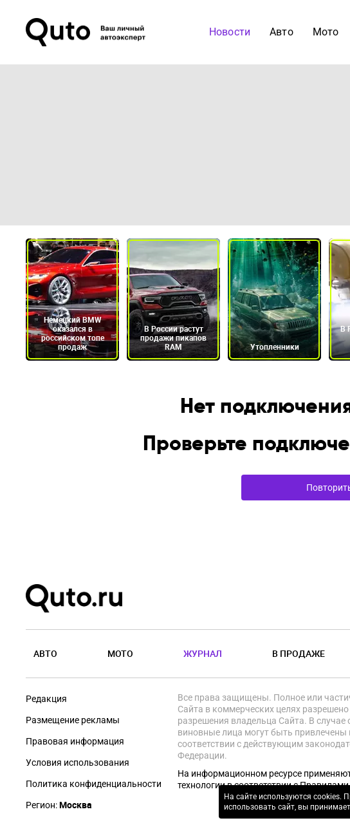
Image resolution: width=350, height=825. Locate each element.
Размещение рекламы (73, 720)
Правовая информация (75, 741)
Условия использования (77, 762)
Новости (229, 32)
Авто (281, 32)
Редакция (46, 699)
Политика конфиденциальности (93, 784)
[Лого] (87, 32)
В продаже (298, 653)
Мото (326, 32)
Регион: (59, 805)
